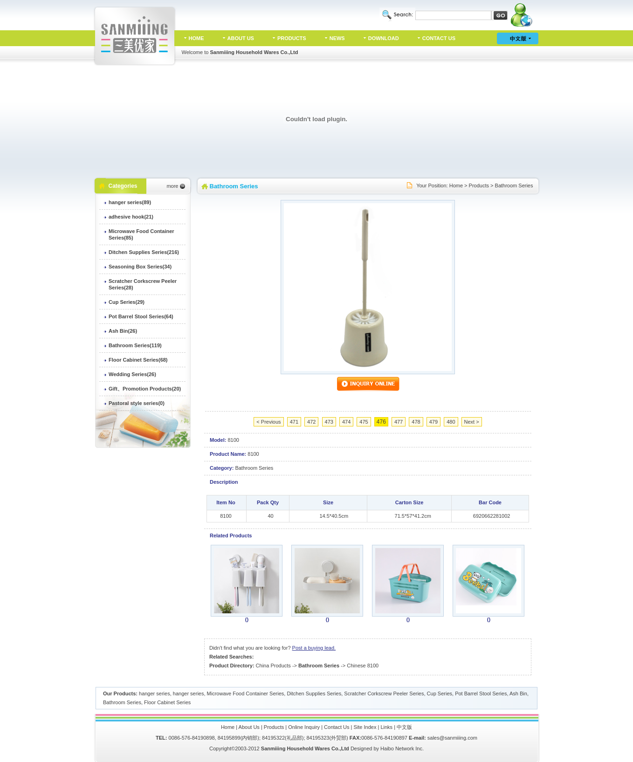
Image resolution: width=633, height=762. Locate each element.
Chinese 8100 (362, 665)
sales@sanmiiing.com (452, 738)
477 (398, 422)
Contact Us (336, 727)
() (246, 619)
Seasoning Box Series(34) (140, 266)
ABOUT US (240, 38)
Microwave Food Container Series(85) (141, 234)
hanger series (154, 693)
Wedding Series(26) (132, 374)
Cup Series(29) (126, 302)
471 (294, 422)
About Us (249, 727)
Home (456, 185)
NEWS (337, 38)
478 (416, 422)
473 (329, 422)
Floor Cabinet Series (167, 702)
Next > (471, 422)
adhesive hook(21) (131, 217)
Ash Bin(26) (123, 331)
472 (311, 422)
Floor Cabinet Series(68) (138, 360)
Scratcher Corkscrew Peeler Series (384, 693)
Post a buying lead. (314, 648)
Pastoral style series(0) (137, 403)
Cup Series (439, 693)
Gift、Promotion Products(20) (145, 388)
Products (479, 185)
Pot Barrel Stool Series (481, 693)
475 (363, 422)
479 (433, 422)
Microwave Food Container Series (245, 693)
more (172, 186)
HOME (196, 38)
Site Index (365, 727)
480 (451, 422)
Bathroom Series (514, 185)
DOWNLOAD (383, 38)
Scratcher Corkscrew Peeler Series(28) (143, 284)
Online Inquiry (304, 727)
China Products (273, 665)
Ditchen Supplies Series (314, 693)
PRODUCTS (291, 38)
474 (346, 422)
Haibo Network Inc (401, 748)
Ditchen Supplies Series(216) (144, 252)
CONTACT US (438, 38)
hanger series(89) (130, 202)
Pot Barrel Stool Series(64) (141, 316)
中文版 (404, 727)
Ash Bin (518, 693)
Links (386, 727)
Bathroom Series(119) (135, 345)
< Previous (268, 422)
